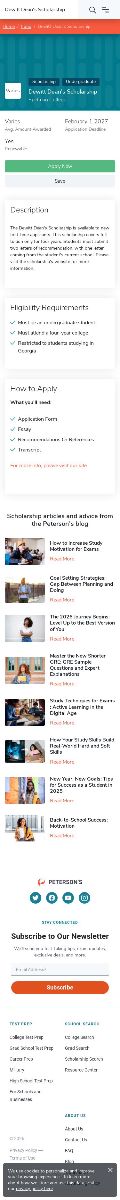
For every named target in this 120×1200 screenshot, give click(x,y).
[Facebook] (52, 898)
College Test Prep (27, 1037)
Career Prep (21, 1059)
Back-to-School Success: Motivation (79, 823)
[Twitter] (35, 898)
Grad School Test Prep (31, 1048)
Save (60, 181)
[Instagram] (84, 898)
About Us (74, 1128)
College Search (79, 1037)
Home (9, 26)
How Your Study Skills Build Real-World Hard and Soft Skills (82, 746)
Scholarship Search (84, 1059)
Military (17, 1069)
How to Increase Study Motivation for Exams (76, 546)
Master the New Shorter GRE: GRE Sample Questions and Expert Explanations (78, 665)
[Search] (92, 10)
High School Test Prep (31, 1080)
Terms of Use (22, 1158)
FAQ (69, 1150)
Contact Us (76, 1139)
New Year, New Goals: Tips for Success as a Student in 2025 (81, 785)
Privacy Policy (23, 1150)
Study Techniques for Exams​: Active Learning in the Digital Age (82, 706)
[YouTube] (68, 898)
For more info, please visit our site (48, 466)
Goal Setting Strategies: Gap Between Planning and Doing (81, 584)
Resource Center (81, 1069)
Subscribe (60, 987)
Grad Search (77, 1048)
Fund (26, 26)
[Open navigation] (105, 10)
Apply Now (60, 166)
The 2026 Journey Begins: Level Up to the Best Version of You (82, 623)
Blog (69, 1161)
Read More (62, 558)
